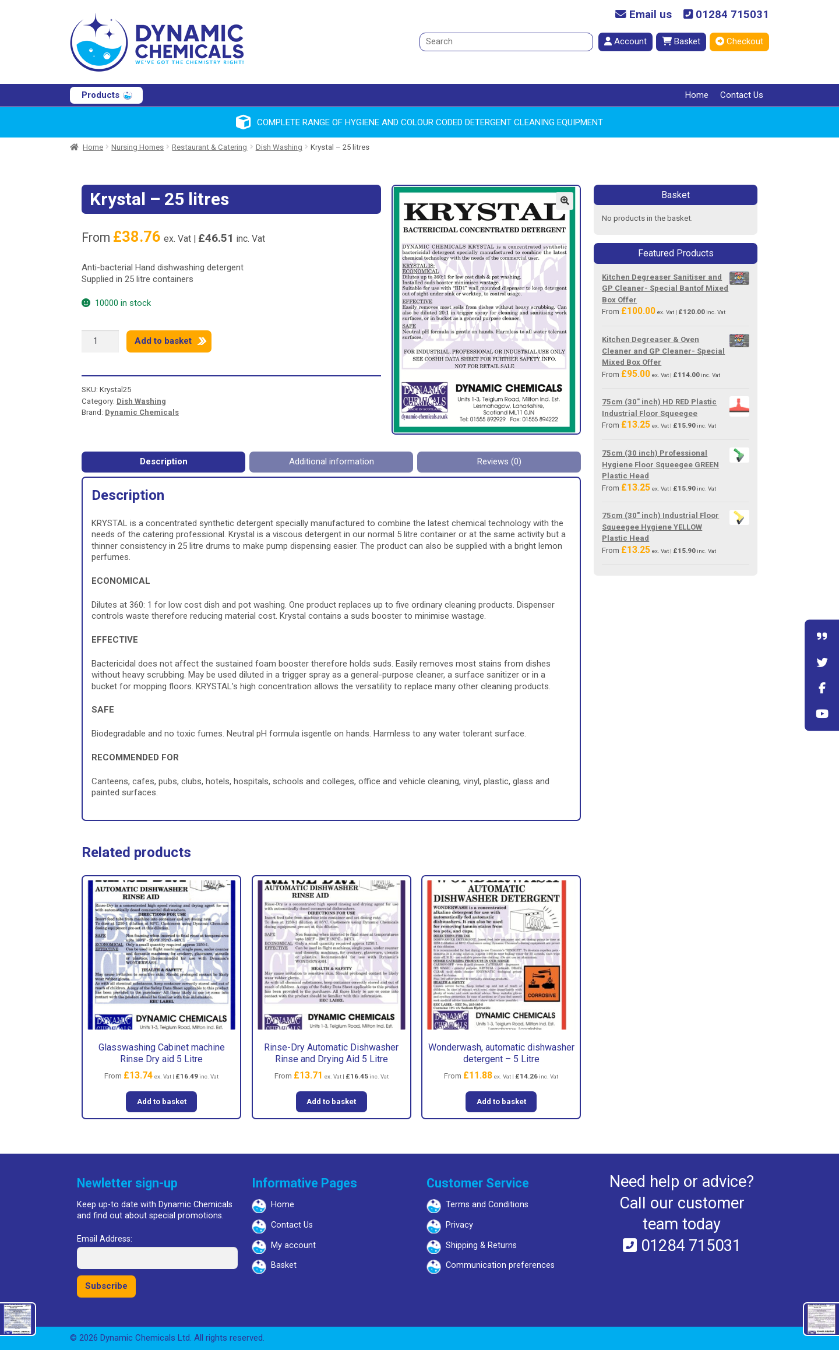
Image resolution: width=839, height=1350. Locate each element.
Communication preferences (500, 1265)
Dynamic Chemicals (142, 412)
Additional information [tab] (331, 461)
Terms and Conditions (487, 1205)
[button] (564, 201)
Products (100, 95)
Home (696, 95)
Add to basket (163, 341)
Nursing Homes (137, 147)
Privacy (459, 1225)
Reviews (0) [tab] (499, 461)
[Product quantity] (100, 341)
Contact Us (741, 95)
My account (293, 1245)
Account (625, 41)
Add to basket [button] (161, 1101)
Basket (681, 41)
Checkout (739, 41)
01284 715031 (726, 15)
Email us (643, 15)
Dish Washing (279, 147)
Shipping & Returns (481, 1245)
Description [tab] (164, 461)
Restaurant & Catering (209, 147)
